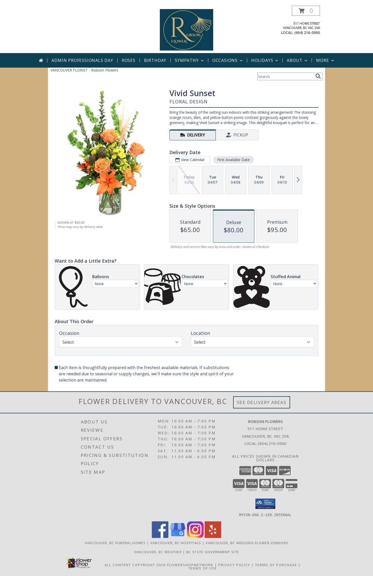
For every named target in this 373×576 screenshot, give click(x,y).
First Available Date (233, 159)
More (325, 60)
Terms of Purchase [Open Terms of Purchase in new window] (276, 564)
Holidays (265, 60)
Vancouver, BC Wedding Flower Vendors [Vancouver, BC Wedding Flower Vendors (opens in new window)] (247, 542)
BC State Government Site (212, 551)
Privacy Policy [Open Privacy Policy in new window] (234, 564)
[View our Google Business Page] (177, 536)
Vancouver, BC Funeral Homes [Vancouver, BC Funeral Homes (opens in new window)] (115, 542)
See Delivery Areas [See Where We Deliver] (261, 402)
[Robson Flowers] (186, 29)
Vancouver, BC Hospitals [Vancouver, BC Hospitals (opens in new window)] (175, 542)
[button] (306, 11)
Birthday (155, 60)
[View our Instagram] (195, 536)
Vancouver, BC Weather (158, 551)
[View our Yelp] (213, 536)
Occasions (228, 60)
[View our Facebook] (160, 536)
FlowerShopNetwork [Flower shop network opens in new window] (190, 564)
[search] (318, 76)
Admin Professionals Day (82, 60)
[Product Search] (285, 76)
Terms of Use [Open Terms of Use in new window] (202, 568)
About (298, 60)
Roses (128, 60)
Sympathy (190, 60)
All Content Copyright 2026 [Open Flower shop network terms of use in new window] (135, 564)
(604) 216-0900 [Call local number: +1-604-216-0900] (307, 32)
